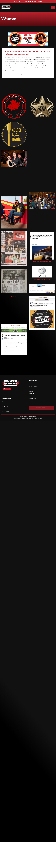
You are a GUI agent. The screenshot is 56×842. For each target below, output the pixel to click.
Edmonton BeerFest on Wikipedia (42, 279)
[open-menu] (53, 7)
